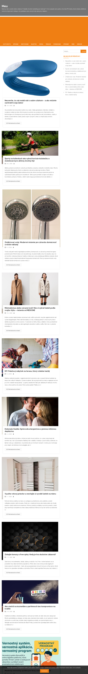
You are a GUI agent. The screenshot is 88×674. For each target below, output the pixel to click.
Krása (41, 44)
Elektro (34, 44)
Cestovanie (24, 44)
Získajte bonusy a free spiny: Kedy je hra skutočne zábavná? (30, 554)
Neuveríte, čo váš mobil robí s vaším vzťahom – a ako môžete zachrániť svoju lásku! (75, 63)
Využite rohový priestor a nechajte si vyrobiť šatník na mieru (30, 494)
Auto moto (7, 44)
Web (73, 44)
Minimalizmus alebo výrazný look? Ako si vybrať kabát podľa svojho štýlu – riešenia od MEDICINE (75, 87)
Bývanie (15, 44)
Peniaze (48, 44)
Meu (5, 6)
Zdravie (79, 44)
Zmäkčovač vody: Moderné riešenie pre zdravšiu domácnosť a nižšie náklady (75, 79)
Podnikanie (57, 44)
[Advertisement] (44, 29)
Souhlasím (44, 671)
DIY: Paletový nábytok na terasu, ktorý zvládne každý (27, 371)
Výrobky (66, 44)
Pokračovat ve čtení (13, 123)
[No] (86, 670)
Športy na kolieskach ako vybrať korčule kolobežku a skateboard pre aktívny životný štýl (75, 71)
